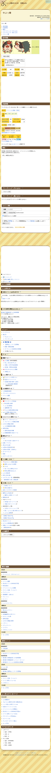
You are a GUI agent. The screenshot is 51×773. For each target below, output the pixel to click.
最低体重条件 (5, 121)
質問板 (10, 221)
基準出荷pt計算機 (9, 431)
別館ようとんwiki (7, 526)
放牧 (17, 72)
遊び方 (4, 335)
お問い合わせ (33, 753)
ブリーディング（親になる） (10, 32)
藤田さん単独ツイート (10, 495)
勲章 (4, 454)
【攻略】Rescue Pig (8, 518)
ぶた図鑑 (6, 361)
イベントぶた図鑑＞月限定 (12, 110)
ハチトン (5, 623)
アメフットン (6, 592)
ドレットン (6, 597)
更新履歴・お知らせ (8, 595)
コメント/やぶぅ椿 (20, 227)
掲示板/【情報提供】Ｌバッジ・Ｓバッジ (13, 660)
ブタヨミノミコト (7, 630)
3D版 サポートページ (10, 504)
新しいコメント (15, 280)
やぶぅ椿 (7, 13)
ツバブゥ (5, 628)
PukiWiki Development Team (19, 755)
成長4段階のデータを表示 (8, 132)
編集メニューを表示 (45, 18)
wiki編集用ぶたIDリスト (9, 614)
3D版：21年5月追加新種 (11, 365)
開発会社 (5, 498)
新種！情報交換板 (9, 347)
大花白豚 (5, 649)
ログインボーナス (7, 456)
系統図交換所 (7, 391)
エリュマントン (7, 625)
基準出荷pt (16, 119)
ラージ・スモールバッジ (10, 420)
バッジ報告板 (31, 221)
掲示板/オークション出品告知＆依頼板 (13, 662)
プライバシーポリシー (26, 753)
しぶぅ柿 (5, 667)
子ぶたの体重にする (7, 141)
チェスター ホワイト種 (9, 721)
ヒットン (5, 599)
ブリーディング (9, 339)
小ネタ (6, 467)
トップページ (6, 333)
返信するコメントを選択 (9, 216)
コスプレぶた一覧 (7, 478)
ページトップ (7, 277)
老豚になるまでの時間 (10, 464)
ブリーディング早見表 (10, 401)
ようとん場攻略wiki (8, 523)
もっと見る (6, 635)
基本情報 (5, 26)
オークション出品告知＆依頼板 (13, 349)
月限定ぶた (8, 372)
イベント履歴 (6, 396)
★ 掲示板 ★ (7, 342)
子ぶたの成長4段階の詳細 (11, 410)
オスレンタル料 (7, 617)
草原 (9, 113)
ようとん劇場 (8, 513)
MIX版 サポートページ (11, 502)
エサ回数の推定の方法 (10, 412)
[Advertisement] (25, 89)
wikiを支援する (8, 488)
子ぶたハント (8, 337)
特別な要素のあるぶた (10, 471)
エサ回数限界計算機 (10, 426)
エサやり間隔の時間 (8, 424)
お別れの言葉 (6, 447)
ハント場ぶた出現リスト (10, 705)
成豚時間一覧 (8, 408)
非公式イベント (7, 521)
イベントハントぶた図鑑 (9, 588)
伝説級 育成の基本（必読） (12, 382)
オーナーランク (7, 452)
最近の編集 (7, 280)
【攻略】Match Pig (8, 516)
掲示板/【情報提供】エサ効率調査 (10, 313)
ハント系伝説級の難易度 (11, 384)
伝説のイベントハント (10, 380)
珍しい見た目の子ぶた (10, 363)
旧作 (12, 447)
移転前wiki (7, 528)
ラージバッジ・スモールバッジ (11, 574)
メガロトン (6, 683)
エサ (4, 439)
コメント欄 (6, 34)
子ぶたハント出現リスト (10, 377)
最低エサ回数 (5, 119)
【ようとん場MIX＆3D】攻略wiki (12, 702)
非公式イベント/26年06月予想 (11, 584)
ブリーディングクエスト (9, 394)
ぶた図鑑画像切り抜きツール (10, 433)
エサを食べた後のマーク (12, 441)
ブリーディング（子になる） (10, 31)
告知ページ (5, 299)
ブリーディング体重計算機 (12, 422)
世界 (16, 113)
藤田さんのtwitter (7, 493)
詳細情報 (5, 27)
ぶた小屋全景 (6, 473)
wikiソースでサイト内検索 (10, 490)
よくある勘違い (9, 406)
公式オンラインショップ (11, 509)
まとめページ (15, 144)
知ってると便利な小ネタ (11, 469)
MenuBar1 (5, 586)
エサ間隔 (4, 125)
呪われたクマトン (7, 610)
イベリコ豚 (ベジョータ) (9, 681)
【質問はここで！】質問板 (12, 345)
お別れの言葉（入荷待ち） (10, 450)
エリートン (6, 719)
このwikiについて (7, 486)
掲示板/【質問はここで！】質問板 (12, 671)
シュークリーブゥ (7, 603)
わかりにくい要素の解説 (10, 462)
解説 (4, 29)
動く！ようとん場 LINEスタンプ (13, 511)
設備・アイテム (7, 443)
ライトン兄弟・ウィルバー (10, 590)
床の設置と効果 (8, 404)
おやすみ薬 (7, 445)
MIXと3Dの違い (7, 475)
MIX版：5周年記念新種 (11, 367)
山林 (12, 113)
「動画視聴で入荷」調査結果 (10, 480)
